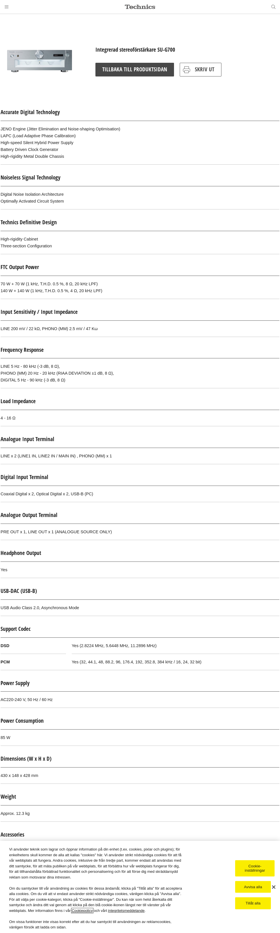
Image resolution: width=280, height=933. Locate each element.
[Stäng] (273, 887)
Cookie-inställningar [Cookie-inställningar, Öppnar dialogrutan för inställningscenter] (255, 868)
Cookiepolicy (82, 911)
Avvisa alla (253, 887)
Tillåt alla (253, 903)
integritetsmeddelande (126, 911)
